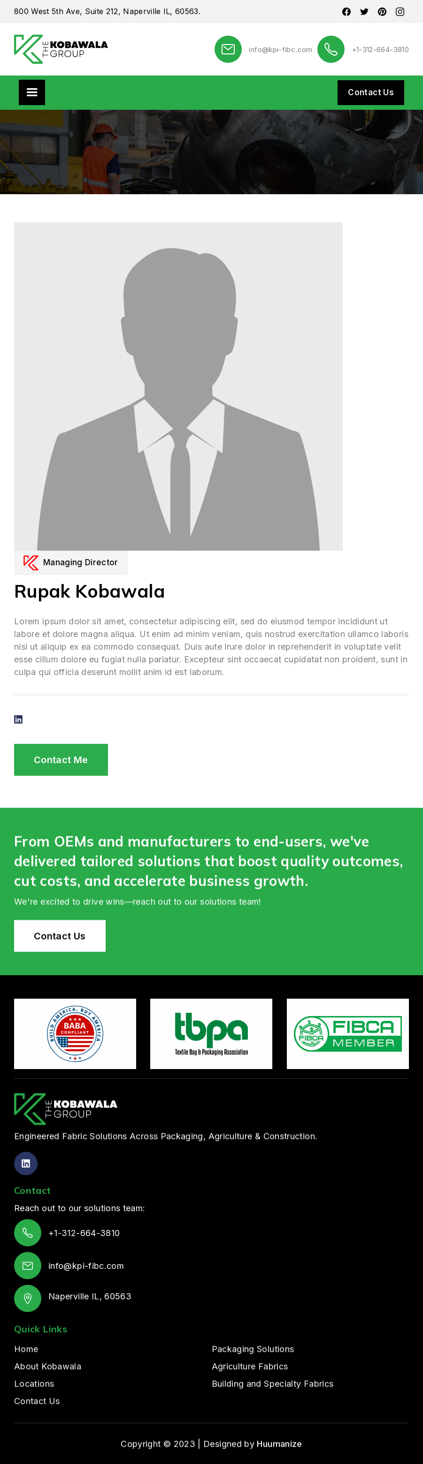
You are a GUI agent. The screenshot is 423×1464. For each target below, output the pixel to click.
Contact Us (371, 92)
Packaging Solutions (253, 1383)
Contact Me (61, 795)
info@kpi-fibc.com (280, 49)
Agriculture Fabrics (250, 1401)
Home (26, 1383)
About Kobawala (47, 1401)
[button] (32, 92)
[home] (61, 49)
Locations (34, 1418)
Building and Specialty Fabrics (273, 1418)
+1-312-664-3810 (380, 49)
